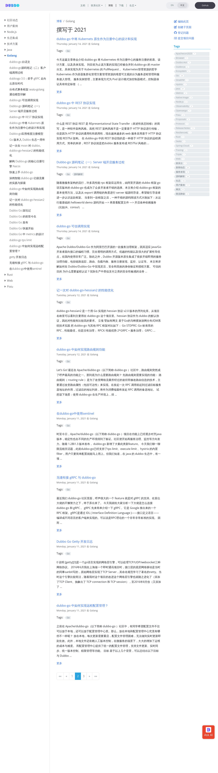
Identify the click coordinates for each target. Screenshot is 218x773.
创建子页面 (182, 27)
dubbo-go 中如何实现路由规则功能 (81, 349)
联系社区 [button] (95, 5)
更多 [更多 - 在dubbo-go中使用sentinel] (59, 466)
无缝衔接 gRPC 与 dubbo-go (76, 477)
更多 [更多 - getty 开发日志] (59, 594)
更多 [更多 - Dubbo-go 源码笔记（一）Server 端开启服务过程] (59, 215)
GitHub (205, 5)
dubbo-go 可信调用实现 (73, 226)
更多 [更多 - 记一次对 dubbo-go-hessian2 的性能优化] (59, 338)
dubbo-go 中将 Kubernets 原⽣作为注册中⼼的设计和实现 (97, 39)
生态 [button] (131, 5)
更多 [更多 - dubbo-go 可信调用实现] (59, 279)
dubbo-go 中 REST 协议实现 (76, 103)
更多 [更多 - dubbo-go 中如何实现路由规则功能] (59, 402)
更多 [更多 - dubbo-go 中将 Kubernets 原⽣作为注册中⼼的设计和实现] (59, 92)
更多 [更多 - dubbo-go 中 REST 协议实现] (59, 151)
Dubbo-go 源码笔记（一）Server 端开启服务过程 (90, 162)
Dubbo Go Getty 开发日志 (75, 541)
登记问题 (181, 33)
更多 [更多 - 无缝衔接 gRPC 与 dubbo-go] (59, 530)
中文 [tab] (182, 5)
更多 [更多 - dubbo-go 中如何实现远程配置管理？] (59, 663)
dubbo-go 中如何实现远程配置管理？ (82, 605)
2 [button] (78, 676)
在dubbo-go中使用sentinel (75, 413)
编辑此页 (181, 21)
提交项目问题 (184, 38)
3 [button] (83, 676)
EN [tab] (172, 5)
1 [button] (72, 676)
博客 (59, 21)
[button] (60, 676)
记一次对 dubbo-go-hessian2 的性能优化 (85, 290)
